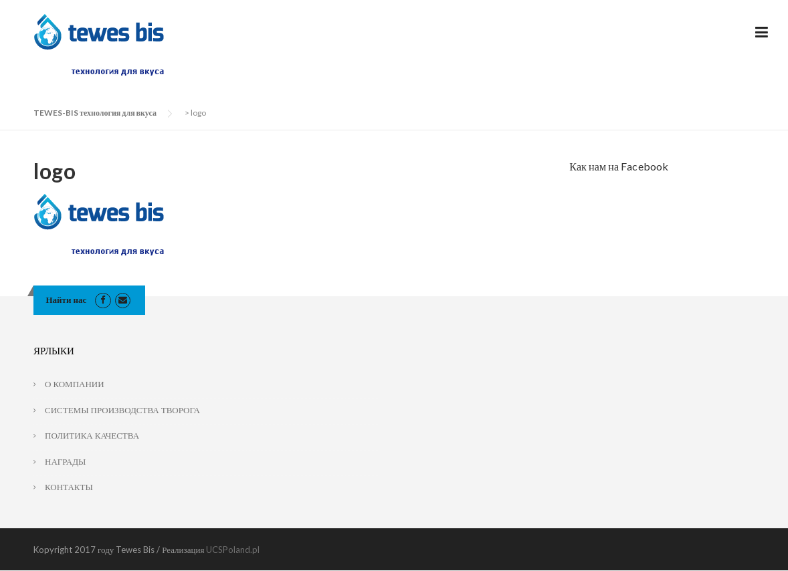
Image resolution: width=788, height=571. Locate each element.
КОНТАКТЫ (69, 486)
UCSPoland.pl (233, 549)
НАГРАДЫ (65, 461)
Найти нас (66, 299)
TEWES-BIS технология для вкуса (95, 113)
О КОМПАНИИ (74, 383)
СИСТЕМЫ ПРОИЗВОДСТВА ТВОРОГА (122, 410)
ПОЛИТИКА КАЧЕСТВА (92, 435)
